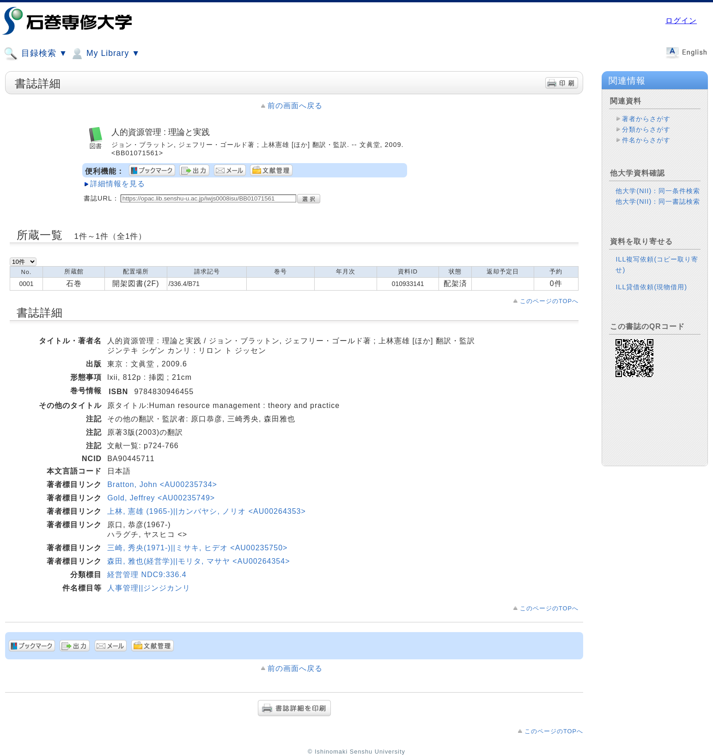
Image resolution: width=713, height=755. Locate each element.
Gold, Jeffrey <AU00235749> (161, 498)
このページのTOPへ (549, 301)
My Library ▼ (105, 54)
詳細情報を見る (117, 184)
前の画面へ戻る (295, 106)
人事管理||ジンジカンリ (148, 588)
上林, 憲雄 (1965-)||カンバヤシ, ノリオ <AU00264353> (206, 511)
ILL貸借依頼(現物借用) (651, 287)
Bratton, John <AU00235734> (162, 484)
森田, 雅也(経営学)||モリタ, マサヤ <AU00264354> (198, 561)
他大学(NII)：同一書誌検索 (657, 201)
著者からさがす (646, 118)
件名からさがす (646, 140)
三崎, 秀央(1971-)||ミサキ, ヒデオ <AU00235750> (197, 548)
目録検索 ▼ (35, 54)
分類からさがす (646, 129)
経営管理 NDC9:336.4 (147, 574)
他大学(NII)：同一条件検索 (657, 191)
